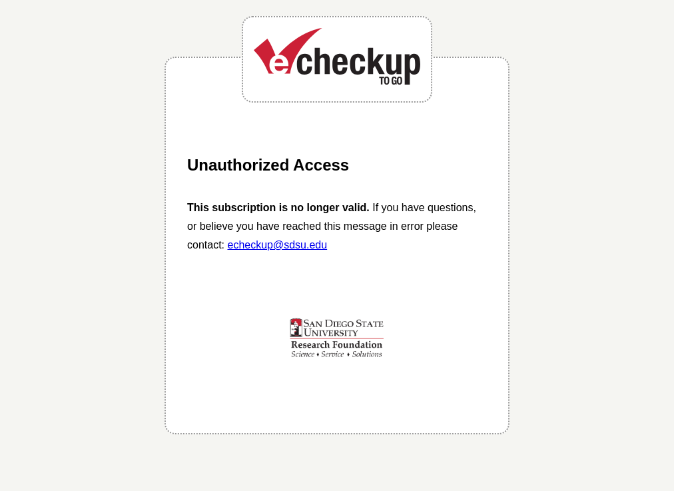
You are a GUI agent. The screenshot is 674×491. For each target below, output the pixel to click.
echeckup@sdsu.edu (277, 244)
